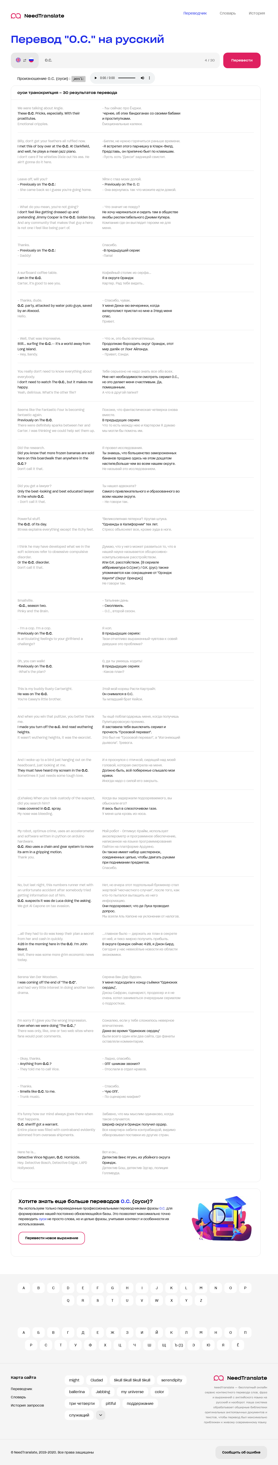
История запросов (27, 1405)
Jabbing (103, 1392)
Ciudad (97, 1380)
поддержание (140, 1403)
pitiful (111, 1403)
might (74, 1380)
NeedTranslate (37, 16)
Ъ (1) (179, 1345)
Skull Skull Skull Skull (132, 1380)
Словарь (18, 1397)
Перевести (242, 60)
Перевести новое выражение (51, 1238)
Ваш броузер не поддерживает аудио (126, 78)
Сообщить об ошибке (241, 1452)
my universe (132, 1392)
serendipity (171, 1380)
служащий (79, 1415)
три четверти (82, 1403)
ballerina (77, 1392)
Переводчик (21, 1389)
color (159, 1392)
